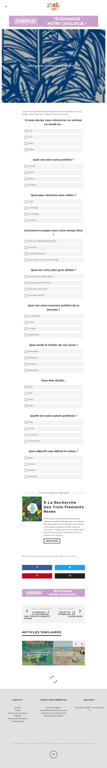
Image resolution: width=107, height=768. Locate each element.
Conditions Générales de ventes (53, 710)
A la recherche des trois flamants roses (41, 556)
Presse (18, 710)
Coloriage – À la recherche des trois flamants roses (37, 615)
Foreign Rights (17, 721)
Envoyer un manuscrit (17, 713)
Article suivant (67, 609)
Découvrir (52, 541)
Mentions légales (53, 708)
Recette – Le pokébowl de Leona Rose (70, 614)
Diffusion (17, 716)
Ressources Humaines (17, 718)
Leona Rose (71, 556)
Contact (17, 708)
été (62, 556)
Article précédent (41, 609)
